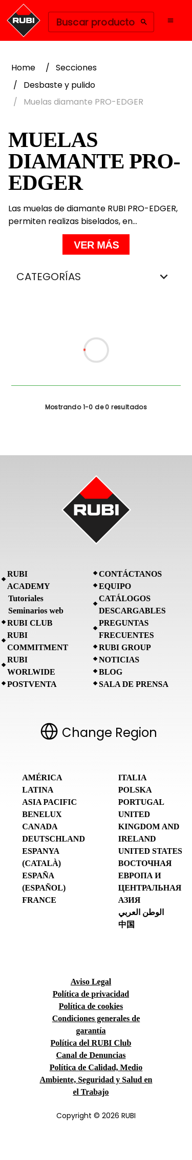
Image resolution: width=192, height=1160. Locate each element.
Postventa (32, 684)
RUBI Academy (28, 580)
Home (23, 67)
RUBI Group (125, 647)
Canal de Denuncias (90, 1055)
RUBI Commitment (37, 641)
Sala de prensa (133, 684)
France (39, 900)
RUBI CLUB (29, 623)
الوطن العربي (141, 912)
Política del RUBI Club (91, 1043)
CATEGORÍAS (96, 276)
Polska (135, 789)
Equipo (115, 586)
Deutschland (53, 838)
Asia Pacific (49, 802)
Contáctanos (130, 574)
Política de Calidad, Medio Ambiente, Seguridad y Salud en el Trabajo (95, 1079)
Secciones (76, 67)
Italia (132, 777)
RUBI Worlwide (31, 665)
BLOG (110, 672)
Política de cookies (91, 1006)
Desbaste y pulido (59, 85)
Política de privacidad (91, 994)
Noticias (119, 659)
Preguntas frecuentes (126, 629)
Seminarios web (35, 610)
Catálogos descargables (132, 604)
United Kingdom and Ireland (149, 826)
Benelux (41, 814)
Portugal (141, 802)
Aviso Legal (91, 981)
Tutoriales (26, 598)
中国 (126, 924)
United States (150, 851)
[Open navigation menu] (170, 20)
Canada (39, 826)
